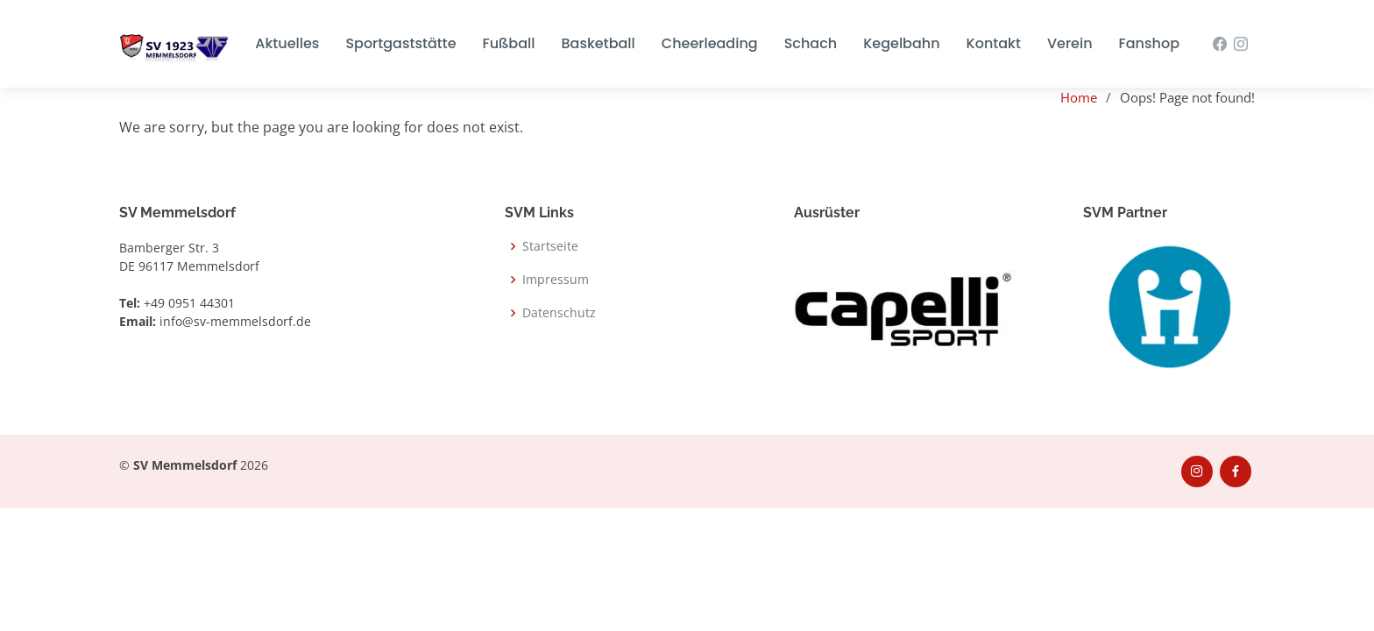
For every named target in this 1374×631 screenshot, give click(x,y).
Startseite (550, 246)
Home (1078, 97)
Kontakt (994, 43)
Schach (810, 43)
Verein (1070, 43)
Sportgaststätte (400, 43)
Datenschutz (559, 313)
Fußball (509, 43)
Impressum (555, 279)
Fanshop (1149, 43)
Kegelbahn (901, 43)
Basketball (597, 43)
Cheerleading (710, 43)
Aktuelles (287, 43)
